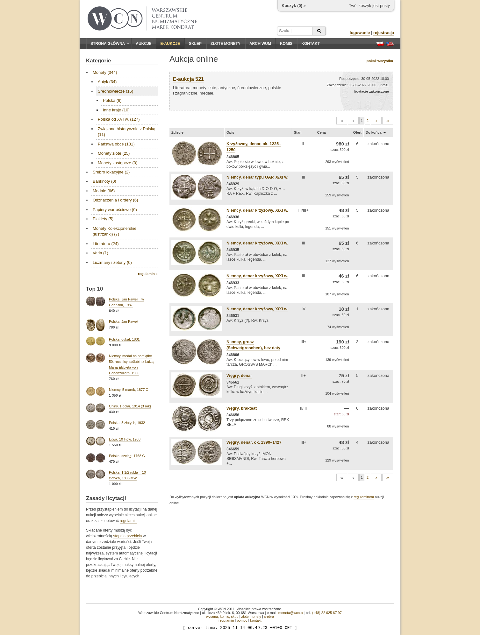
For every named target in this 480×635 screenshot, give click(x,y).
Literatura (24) (106, 243)
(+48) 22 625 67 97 (327, 613)
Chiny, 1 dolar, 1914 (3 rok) (130, 406)
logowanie (360, 32)
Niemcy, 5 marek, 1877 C (128, 390)
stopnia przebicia (127, 536)
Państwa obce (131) (116, 144)
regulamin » (148, 274)
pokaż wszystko (380, 61)
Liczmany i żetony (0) (112, 262)
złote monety (251, 616)
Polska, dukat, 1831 (124, 339)
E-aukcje (170, 43)
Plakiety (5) (103, 218)
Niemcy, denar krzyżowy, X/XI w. (257, 210)
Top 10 (94, 289)
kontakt (255, 620)
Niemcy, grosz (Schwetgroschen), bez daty (253, 344)
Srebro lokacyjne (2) (111, 172)
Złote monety (225, 43)
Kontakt (310, 43)
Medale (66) (104, 190)
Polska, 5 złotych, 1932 (127, 423)
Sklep (195, 43)
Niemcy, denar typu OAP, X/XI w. (257, 177)
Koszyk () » (294, 5)
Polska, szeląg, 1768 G (127, 456)
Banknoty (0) (104, 181)
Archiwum (260, 43)
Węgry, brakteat (241, 408)
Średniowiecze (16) (115, 91)
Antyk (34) (107, 81)
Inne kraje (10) (116, 110)
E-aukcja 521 (188, 79)
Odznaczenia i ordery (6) (115, 200)
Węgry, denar (239, 375)
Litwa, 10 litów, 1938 (124, 439)
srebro (269, 616)
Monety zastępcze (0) (117, 162)
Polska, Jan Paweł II (124, 321)
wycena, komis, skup (222, 616)
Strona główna (109, 43)
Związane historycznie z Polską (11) (126, 131)
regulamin (128, 521)
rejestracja (383, 32)
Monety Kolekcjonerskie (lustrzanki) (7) (114, 231)
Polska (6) (112, 100)
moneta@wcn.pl (291, 613)
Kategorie (98, 61)
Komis (286, 43)
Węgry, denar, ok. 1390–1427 (254, 442)
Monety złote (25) (114, 153)
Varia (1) (100, 252)
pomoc (242, 620)
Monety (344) (105, 72)
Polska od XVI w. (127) (119, 119)
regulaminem (364, 497)
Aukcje (143, 43)
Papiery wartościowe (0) (115, 209)
